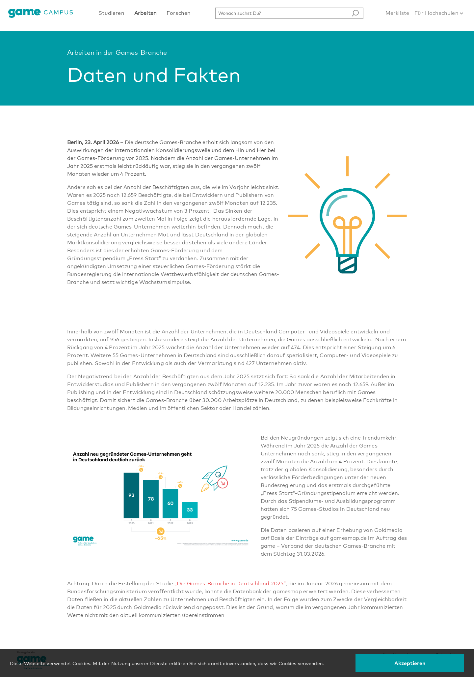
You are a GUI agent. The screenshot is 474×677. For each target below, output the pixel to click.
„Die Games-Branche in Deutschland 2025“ (230, 583)
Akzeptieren (410, 663)
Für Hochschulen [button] (438, 13)
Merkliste (397, 13)
